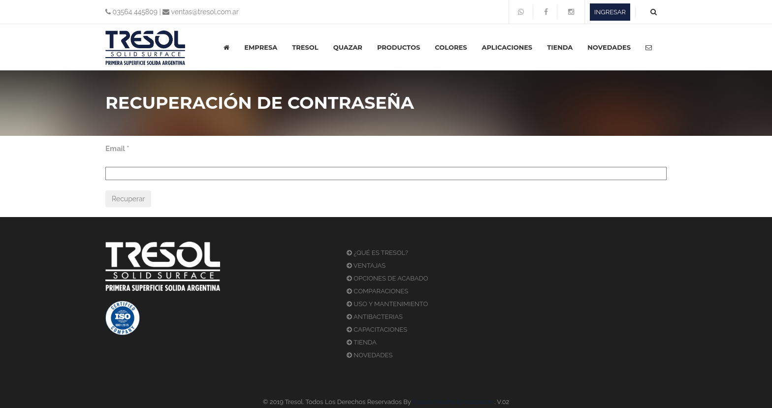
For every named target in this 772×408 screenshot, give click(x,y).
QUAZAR (347, 47)
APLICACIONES (507, 47)
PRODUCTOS (398, 47)
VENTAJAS (366, 265)
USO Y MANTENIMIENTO (387, 304)
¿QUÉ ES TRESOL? (377, 252)
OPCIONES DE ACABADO (387, 278)
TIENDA (560, 47)
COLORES (451, 47)
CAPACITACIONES (377, 329)
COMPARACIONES (377, 291)
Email (117, 148)
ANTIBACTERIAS (375, 316)
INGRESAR (610, 12)
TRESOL (305, 47)
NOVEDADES (609, 47)
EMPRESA (260, 47)
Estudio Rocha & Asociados (453, 402)
